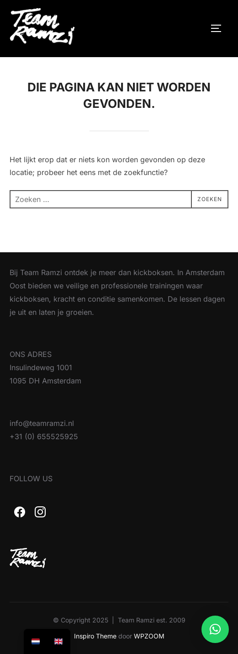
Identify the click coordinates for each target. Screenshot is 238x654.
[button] (215, 629)
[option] (58, 641)
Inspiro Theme (95, 636)
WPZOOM (149, 636)
